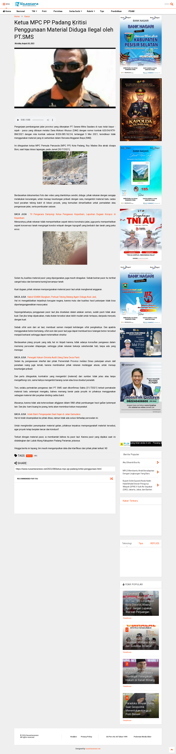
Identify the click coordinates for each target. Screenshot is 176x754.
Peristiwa (58, 11)
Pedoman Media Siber (142, 737)
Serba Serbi (75, 11)
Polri (44, 11)
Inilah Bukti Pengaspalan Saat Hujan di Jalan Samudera (53, 414)
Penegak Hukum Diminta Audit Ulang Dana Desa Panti (53, 357)
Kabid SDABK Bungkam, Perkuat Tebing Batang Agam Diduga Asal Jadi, (61, 297)
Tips (102, 11)
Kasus (27, 16)
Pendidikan (116, 11)
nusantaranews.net (92, 749)
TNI (34, 11)
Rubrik (91, 11)
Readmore (127, 618)
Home (7, 11)
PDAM (131, 11)
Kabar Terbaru (130, 500)
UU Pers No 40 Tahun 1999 (116, 737)
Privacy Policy (86, 737)
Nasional (21, 11)
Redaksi (73, 737)
